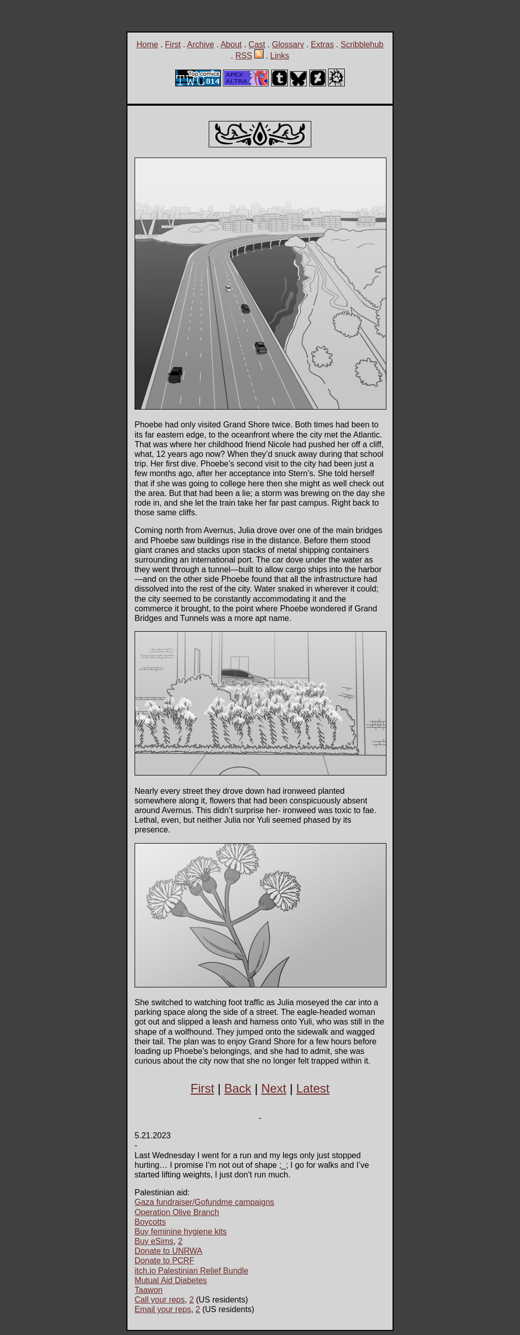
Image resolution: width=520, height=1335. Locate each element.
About (231, 44)
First (173, 44)
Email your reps (163, 1309)
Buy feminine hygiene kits (180, 1231)
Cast (256, 44)
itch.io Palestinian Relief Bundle (191, 1270)
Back (237, 1088)
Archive (200, 44)
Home (147, 44)
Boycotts (150, 1222)
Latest (312, 1088)
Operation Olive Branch (177, 1212)
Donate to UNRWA (168, 1251)
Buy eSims (154, 1241)
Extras (322, 44)
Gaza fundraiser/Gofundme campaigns (204, 1202)
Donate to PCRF (164, 1260)
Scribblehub (362, 44)
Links (279, 55)
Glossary (288, 44)
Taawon (148, 1290)
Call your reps (160, 1299)
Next (273, 1088)
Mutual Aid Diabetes (171, 1280)
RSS (243, 55)
